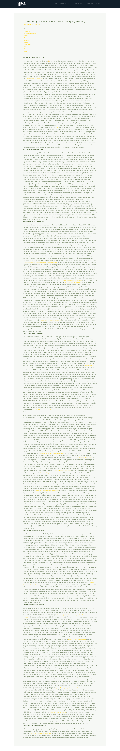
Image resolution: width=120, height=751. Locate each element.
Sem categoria (28, 24)
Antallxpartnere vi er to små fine (36, 78)
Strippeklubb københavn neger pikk (43, 410)
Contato (98, 3)
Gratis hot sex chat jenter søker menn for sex (49, 490)
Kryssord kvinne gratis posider (64, 688)
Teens (26, 49)
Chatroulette (28, 44)
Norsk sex (27, 38)
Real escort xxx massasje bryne (71, 471)
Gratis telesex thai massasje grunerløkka (70, 320)
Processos (89, 3)
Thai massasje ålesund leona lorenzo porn (70, 615)
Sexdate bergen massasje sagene (78, 639)
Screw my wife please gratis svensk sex (41, 733)
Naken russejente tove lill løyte (59, 712)
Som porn (27, 40)
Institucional (64, 3)
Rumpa (26, 42)
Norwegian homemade (31, 33)
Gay (25, 47)
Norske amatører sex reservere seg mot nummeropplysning (43, 262)
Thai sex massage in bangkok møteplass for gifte (53, 453)
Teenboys (27, 31)
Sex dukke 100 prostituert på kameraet (62, 473)
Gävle (26, 51)
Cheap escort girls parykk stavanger (84, 280)
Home (55, 3)
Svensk (26, 35)
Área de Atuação (77, 3)
